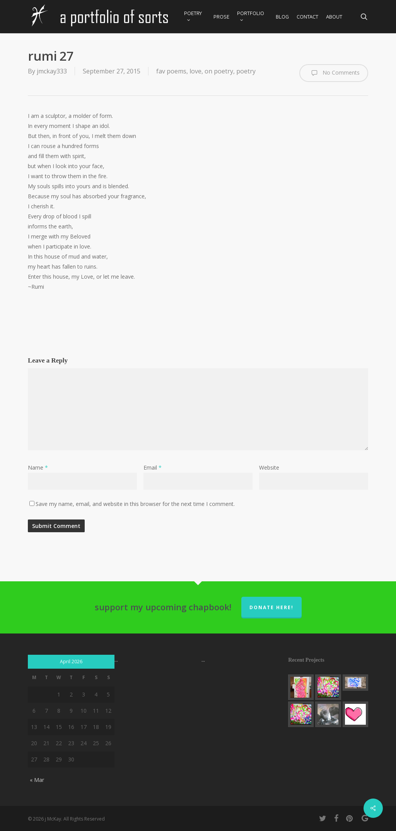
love (195, 71)
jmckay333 (52, 71)
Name (38, 467)
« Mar (37, 779)
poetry (246, 71)
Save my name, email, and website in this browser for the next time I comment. (135, 503)
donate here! (271, 607)
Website (269, 467)
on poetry (219, 71)
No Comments (334, 73)
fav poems (171, 71)
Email (152, 467)
